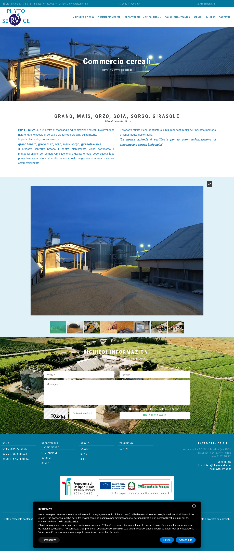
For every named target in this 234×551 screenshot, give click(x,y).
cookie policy (71, 521)
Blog (83, 459)
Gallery (210, 17)
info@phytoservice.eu (218, 465)
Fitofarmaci (49, 452)
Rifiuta (167, 539)
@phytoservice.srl (220, 469)
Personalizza (49, 539)
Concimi (46, 458)
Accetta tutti (185, 539)
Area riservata (207, 3)
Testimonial (127, 443)
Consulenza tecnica (177, 17)
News (84, 454)
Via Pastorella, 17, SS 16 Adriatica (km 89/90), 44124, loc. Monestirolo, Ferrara (47, 3)
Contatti (224, 17)
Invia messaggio (155, 415)
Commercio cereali (109, 17)
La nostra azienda (83, 17)
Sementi (47, 463)
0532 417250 (129, 3)
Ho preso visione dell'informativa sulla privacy (155, 409)
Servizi (197, 17)
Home (105, 69)
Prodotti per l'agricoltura (142, 17)
